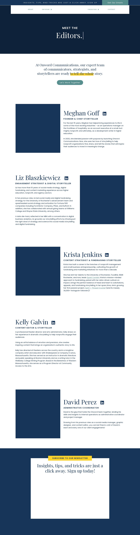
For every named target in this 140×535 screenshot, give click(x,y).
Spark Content (93, 277)
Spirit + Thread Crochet (95, 288)
